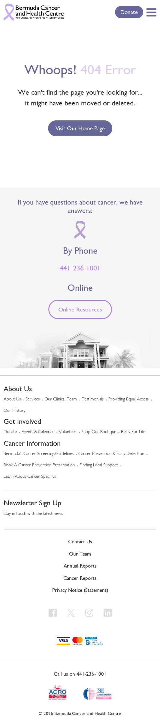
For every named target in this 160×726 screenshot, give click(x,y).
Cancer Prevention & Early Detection (111, 454)
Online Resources (80, 309)
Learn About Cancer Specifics (30, 476)
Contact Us (80, 541)
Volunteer (68, 432)
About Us (12, 399)
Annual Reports (80, 566)
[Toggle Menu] (150, 12)
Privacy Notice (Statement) (80, 590)
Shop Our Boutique (98, 432)
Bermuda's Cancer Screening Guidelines (39, 454)
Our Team (80, 554)
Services (33, 399)
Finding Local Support (99, 465)
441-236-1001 (80, 268)
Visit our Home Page (80, 128)
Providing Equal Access (128, 399)
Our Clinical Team (60, 399)
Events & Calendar (38, 432)
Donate (129, 12)
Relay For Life (133, 432)
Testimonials (93, 399)
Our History (15, 411)
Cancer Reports (80, 578)
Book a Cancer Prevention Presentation (39, 465)
